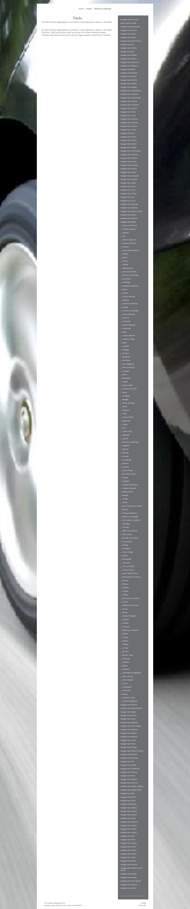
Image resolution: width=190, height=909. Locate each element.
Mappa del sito (59, 903)
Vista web (142, 905)
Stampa (48, 903)
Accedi (143, 903)
